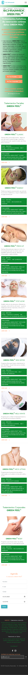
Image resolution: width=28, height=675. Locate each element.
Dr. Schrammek (10, 2)
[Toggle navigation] (26, 2)
